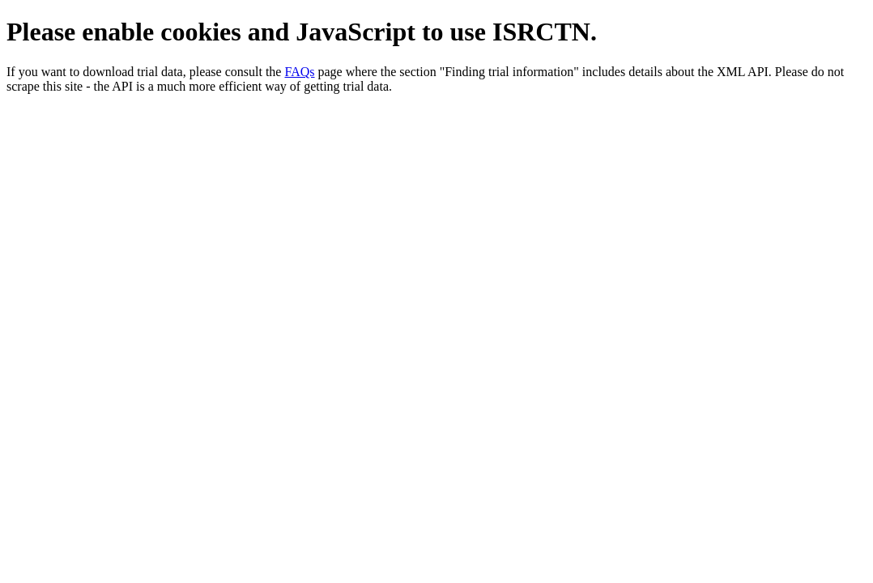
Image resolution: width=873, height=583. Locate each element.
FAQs (299, 72)
